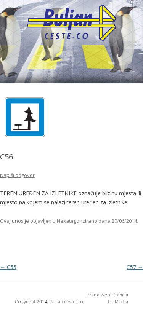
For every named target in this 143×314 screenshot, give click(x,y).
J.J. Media (117, 301)
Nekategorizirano (77, 220)
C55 (8, 267)
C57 (135, 267)
